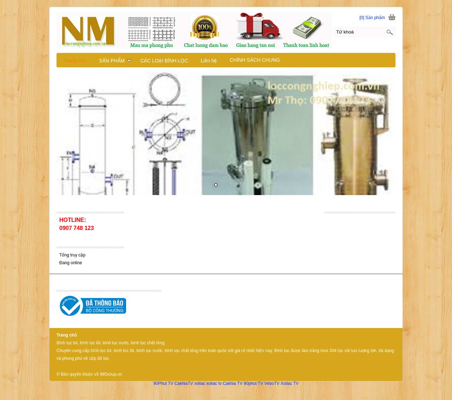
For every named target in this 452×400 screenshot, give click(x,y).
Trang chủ (75, 60)
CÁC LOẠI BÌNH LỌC (164, 60)
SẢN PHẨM (115, 60)
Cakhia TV (233, 383)
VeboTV (272, 383)
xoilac (199, 383)
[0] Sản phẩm (372, 17)
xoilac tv (213, 383)
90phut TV (253, 383)
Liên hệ (209, 60)
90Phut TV (163, 383)
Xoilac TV (290, 383)
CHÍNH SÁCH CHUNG (255, 60)
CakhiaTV (183, 383)
